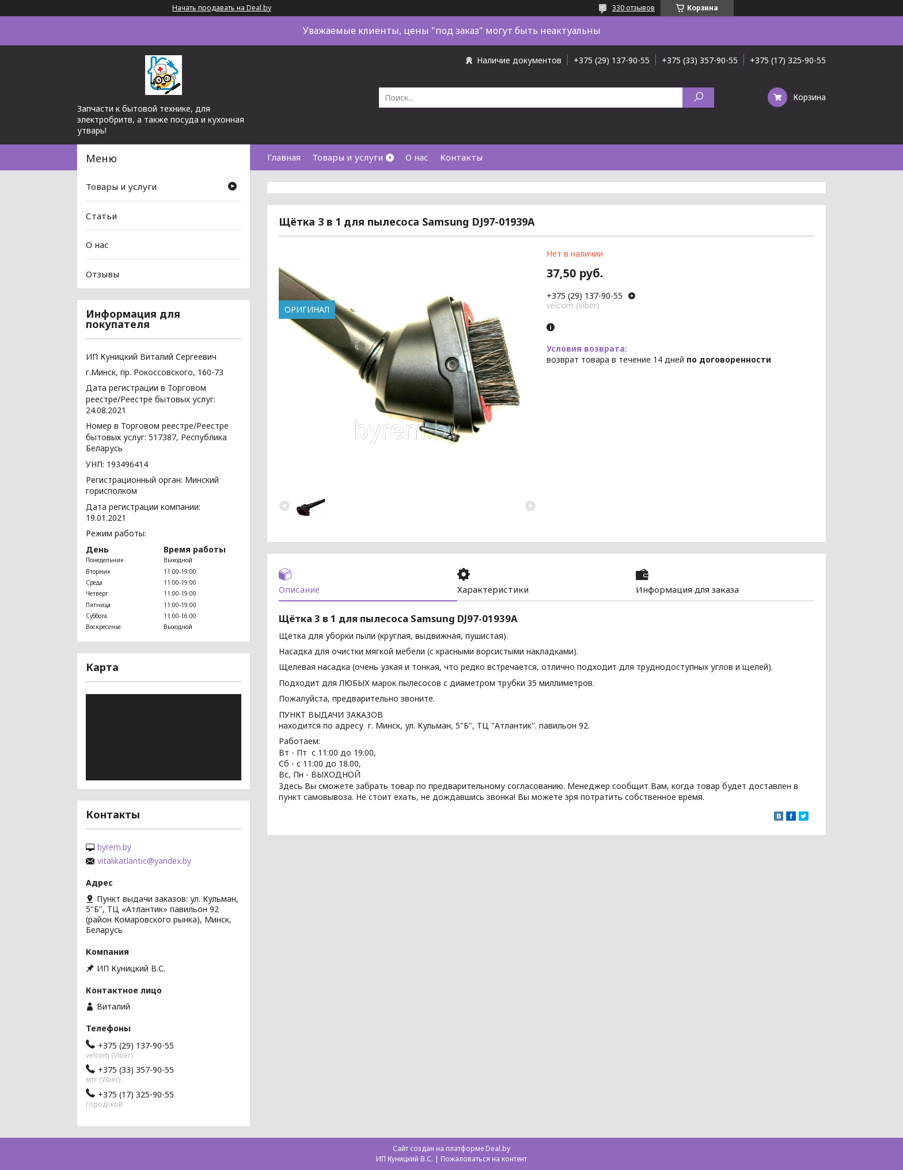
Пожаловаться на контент (484, 1159)
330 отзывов (633, 8)
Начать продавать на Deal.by (221, 8)
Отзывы (102, 274)
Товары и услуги (347, 157)
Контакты (461, 157)
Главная (284, 157)
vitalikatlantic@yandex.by (144, 861)
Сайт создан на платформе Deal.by (451, 1148)
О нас (416, 157)
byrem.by (114, 847)
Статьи (101, 216)
